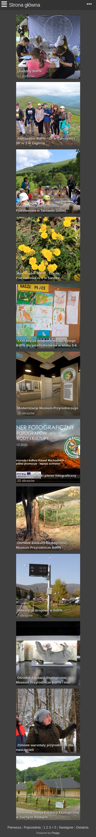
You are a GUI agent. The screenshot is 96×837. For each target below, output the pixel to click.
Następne (66, 827)
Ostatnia (82, 827)
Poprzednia (32, 827)
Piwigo (56, 832)
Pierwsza (14, 827)
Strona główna (24, 5)
